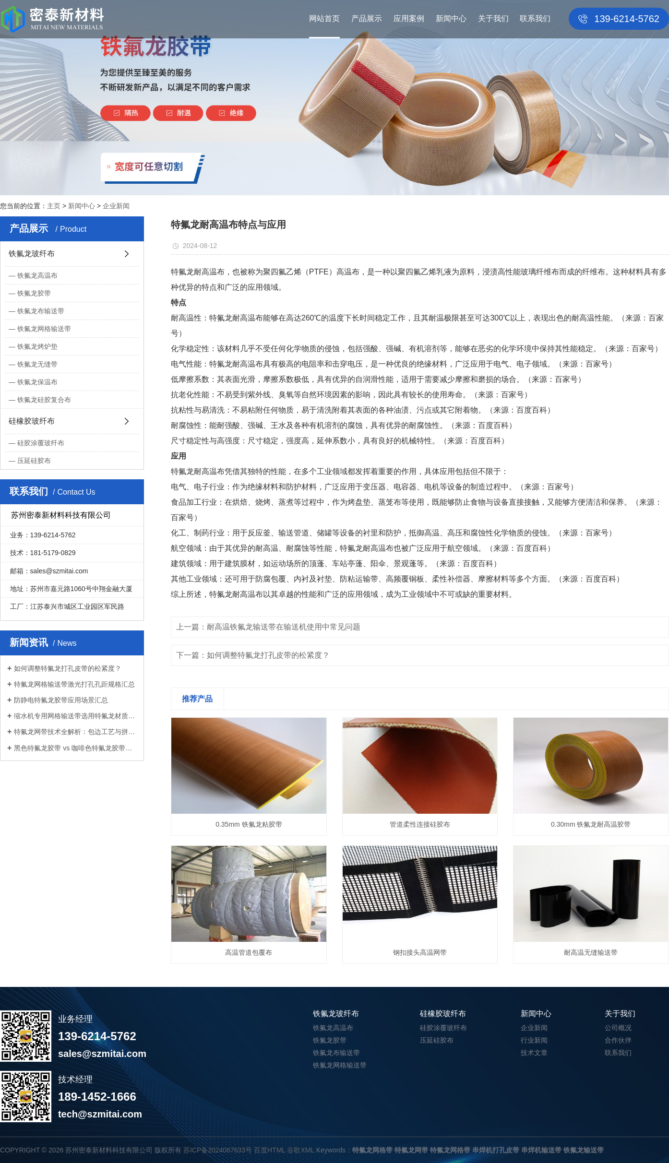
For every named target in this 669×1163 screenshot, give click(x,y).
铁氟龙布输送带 (40, 311)
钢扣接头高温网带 (420, 952)
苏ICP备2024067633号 (217, 1150)
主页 (53, 206)
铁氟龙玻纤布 (32, 253)
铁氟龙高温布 (37, 275)
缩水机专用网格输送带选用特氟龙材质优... (75, 716)
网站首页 (324, 18)
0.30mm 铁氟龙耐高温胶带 (591, 824)
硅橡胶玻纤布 (32, 421)
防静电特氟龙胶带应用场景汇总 (61, 700)
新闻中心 (451, 18)
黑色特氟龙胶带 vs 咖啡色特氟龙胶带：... (75, 748)
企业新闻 (116, 206)
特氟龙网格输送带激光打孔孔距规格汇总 (74, 684)
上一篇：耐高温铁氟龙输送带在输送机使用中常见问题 (268, 627)
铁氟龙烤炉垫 (37, 346)
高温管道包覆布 (248, 952)
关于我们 (493, 18)
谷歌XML (300, 1150)
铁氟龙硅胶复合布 (44, 399)
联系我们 (535, 18)
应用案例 (409, 18)
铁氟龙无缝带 (37, 364)
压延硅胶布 (34, 460)
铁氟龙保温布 (37, 382)
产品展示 (366, 18)
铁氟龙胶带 (34, 293)
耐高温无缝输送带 (591, 952)
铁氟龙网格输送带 (44, 328)
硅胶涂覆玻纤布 (40, 443)
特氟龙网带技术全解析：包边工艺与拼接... (75, 732)
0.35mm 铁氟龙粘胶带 (248, 824)
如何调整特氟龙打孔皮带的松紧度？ (67, 668)
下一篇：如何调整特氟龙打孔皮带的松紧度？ (253, 655)
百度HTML (270, 1150)
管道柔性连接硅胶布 (420, 824)
